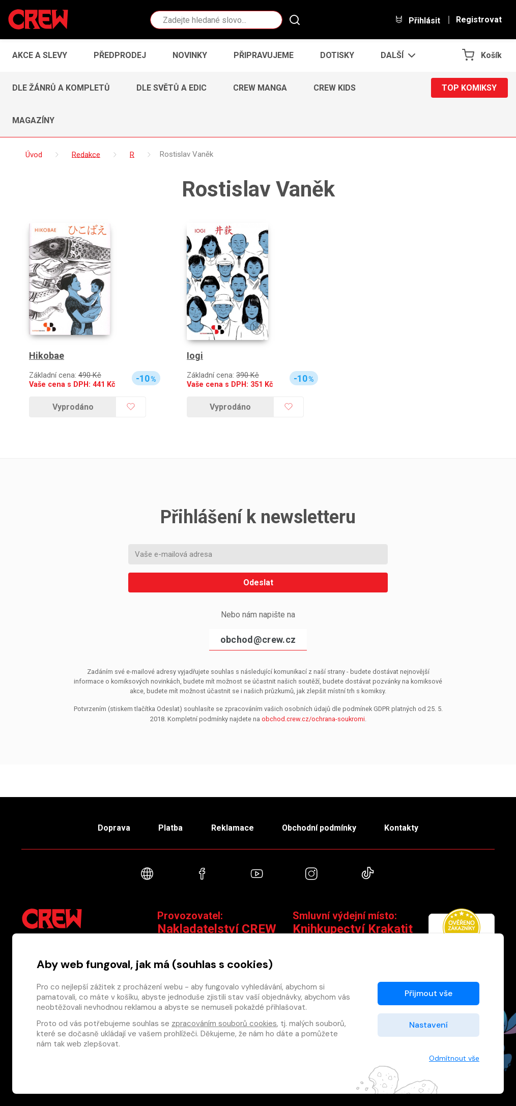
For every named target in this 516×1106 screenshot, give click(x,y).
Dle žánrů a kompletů (61, 88)
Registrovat (479, 20)
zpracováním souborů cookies (224, 1023)
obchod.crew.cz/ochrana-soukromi (313, 719)
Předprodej (120, 55)
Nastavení (428, 1024)
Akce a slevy (39, 55)
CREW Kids (334, 88)
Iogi (195, 355)
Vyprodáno (73, 407)
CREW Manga (260, 88)
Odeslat (258, 582)
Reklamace (232, 828)
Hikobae (46, 355)
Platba (170, 828)
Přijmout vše (428, 993)
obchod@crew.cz (258, 639)
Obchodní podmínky (318, 828)
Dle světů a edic (171, 88)
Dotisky (337, 55)
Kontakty (401, 828)
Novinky (190, 55)
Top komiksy (469, 88)
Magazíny (33, 120)
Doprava (114, 828)
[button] (395, 55)
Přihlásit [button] (417, 20)
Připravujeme (264, 55)
